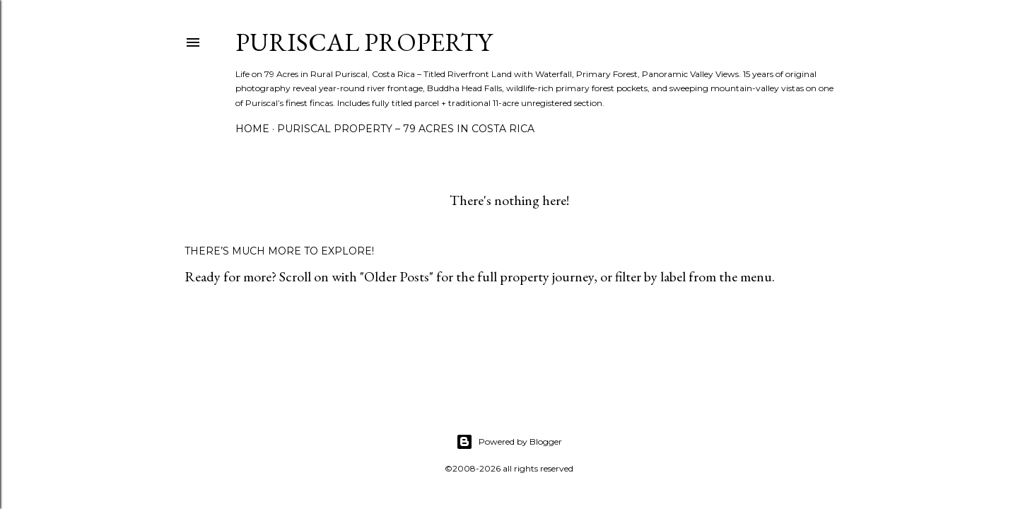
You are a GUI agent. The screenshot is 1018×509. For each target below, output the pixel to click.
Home (252, 128)
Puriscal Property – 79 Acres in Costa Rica (405, 128)
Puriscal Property (363, 42)
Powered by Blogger (509, 441)
